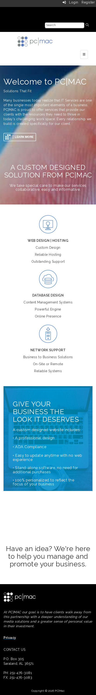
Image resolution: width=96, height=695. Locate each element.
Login (70, 2)
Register (88, 2)
